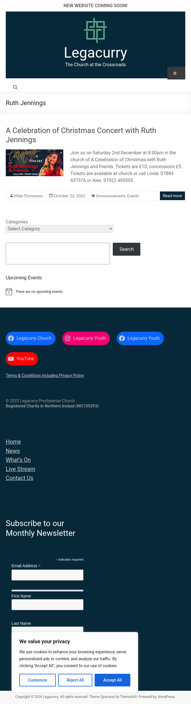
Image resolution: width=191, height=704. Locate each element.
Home (13, 442)
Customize (37, 680)
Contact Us (19, 478)
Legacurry (95, 52)
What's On (18, 460)
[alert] (95, 291)
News (13, 451)
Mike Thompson (28, 195)
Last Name (21, 623)
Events (133, 195)
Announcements (110, 195)
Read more (172, 195)
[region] (75, 662)
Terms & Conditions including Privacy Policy (45, 375)
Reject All (75, 680)
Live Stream (20, 469)
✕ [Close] (185, 5)
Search (127, 249)
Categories (17, 222)
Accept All (112, 680)
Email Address (26, 566)
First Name (21, 596)
